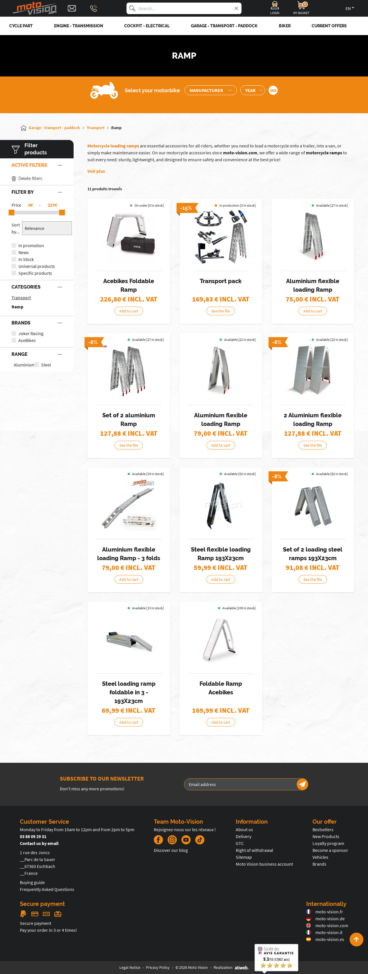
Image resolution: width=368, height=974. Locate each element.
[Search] (132, 8)
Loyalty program (328, 843)
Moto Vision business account (264, 864)
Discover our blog (171, 850)
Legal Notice (129, 967)
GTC (240, 843)
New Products (326, 836)
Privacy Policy (158, 967)
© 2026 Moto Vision (191, 967)
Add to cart (128, 311)
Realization (231, 967)
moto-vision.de (325, 918)
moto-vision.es (325, 939)
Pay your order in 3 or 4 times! (48, 930)
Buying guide (32, 882)
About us (244, 829)
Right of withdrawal (254, 850)
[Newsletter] (302, 784)
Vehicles (320, 857)
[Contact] (72, 8)
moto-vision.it (324, 932)
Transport (21, 297)
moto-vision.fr (324, 912)
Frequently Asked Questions (47, 889)
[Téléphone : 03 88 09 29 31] (94, 8)
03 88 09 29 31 (33, 836)
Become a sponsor (330, 850)
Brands (319, 864)
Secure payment (35, 923)
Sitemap (244, 857)
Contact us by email (39, 843)
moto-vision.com (240, 152)
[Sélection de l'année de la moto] (252, 90)
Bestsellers (323, 829)
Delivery (243, 836)
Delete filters (27, 178)
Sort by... (16, 228)
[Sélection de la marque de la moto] (211, 90)
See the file (220, 311)
